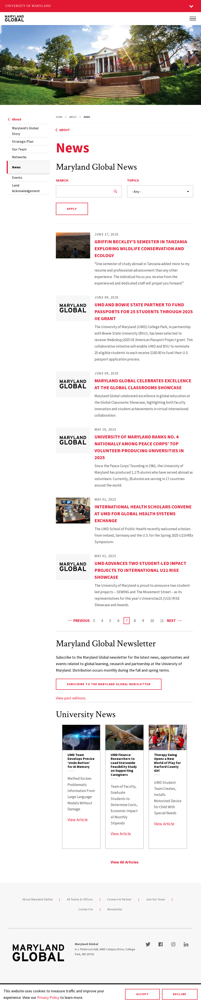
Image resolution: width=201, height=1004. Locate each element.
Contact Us (86, 909)
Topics (133, 180)
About (14, 119)
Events (17, 177)
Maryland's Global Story (25, 131)
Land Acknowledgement (26, 188)
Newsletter (114, 909)
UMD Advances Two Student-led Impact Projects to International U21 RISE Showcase (140, 570)
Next (174, 620)
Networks (19, 157)
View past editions (70, 698)
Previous (79, 620)
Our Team (19, 149)
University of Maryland (28, 6)
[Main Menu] (193, 18)
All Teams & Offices (80, 899)
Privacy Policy (48, 997)
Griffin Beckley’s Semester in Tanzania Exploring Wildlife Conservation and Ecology (140, 248)
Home (59, 117)
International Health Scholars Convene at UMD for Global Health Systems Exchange (143, 513)
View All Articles (124, 862)
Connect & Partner (119, 899)
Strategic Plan (22, 141)
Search (62, 180)
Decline (179, 994)
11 (163, 620)
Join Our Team (155, 899)
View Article (78, 819)
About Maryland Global (37, 899)
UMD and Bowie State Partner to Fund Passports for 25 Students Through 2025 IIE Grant (143, 311)
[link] (81, 787)
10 (153, 620)
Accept (142, 994)
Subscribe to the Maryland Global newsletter (109, 684)
